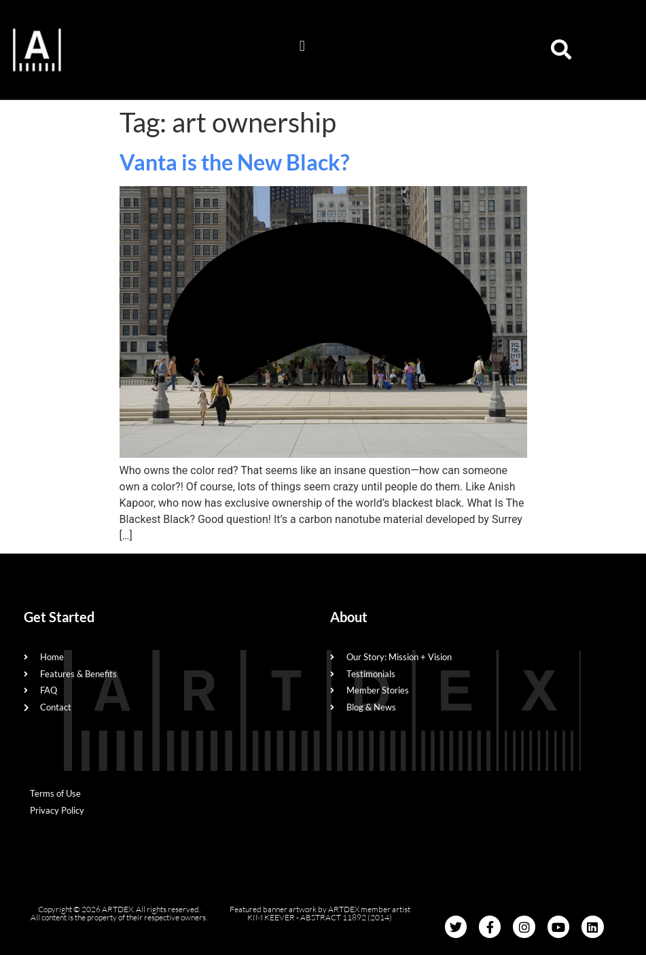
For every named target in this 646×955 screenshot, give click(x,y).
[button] (301, 46)
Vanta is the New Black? (234, 162)
